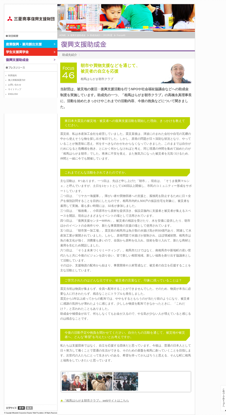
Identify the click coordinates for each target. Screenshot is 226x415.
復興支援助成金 (30, 60)
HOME (62, 35)
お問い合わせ (14, 85)
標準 (21, 408)
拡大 (29, 408)
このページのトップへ (223, 398)
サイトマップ (14, 89)
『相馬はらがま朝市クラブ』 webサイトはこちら (94, 400)
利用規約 (12, 75)
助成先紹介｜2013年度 (101, 35)
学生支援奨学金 (30, 52)
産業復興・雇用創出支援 (30, 44)
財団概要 (30, 36)
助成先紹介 (69, 54)
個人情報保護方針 (17, 80)
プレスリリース (30, 68)
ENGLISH (13, 94)
